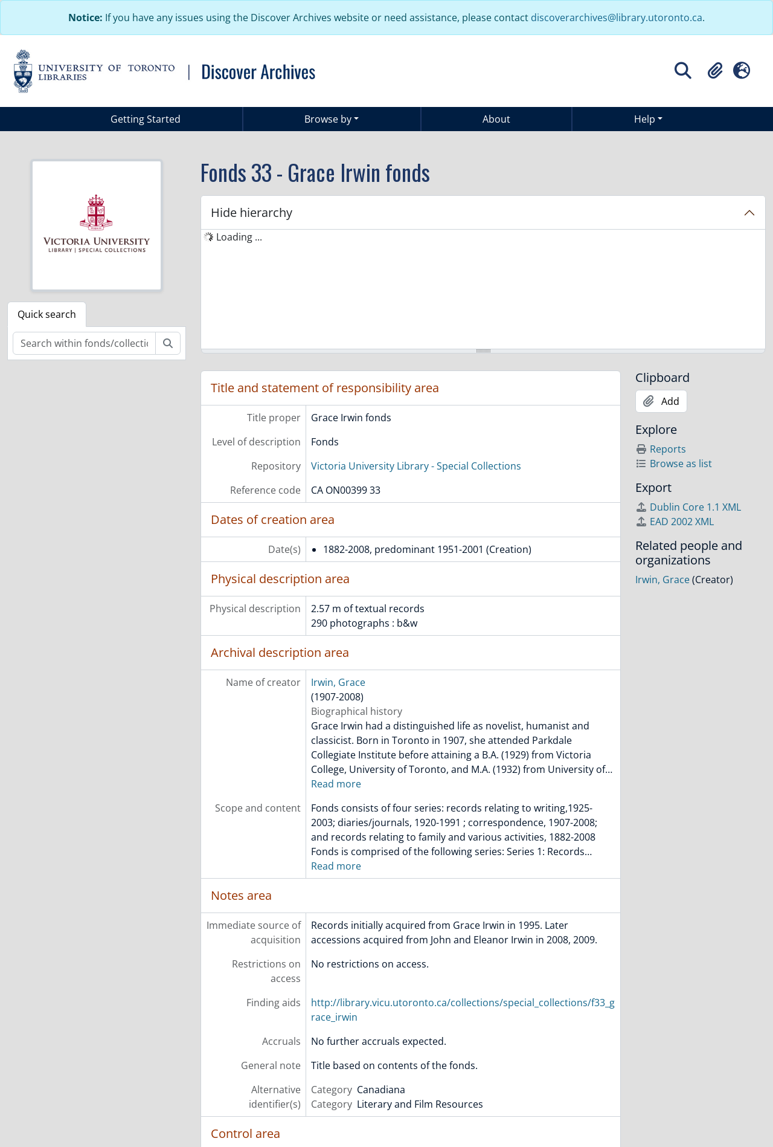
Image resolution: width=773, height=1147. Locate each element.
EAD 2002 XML (674, 521)
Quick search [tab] (47, 314)
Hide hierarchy (251, 212)
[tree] (483, 290)
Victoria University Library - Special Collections (416, 466)
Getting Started (146, 119)
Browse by (327, 119)
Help (644, 119)
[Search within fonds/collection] (84, 343)
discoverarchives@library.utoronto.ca (616, 17)
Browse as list (673, 463)
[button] (715, 70)
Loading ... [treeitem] (239, 237)
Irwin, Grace (338, 682)
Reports (660, 449)
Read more (336, 783)
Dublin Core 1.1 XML (688, 507)
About (496, 119)
